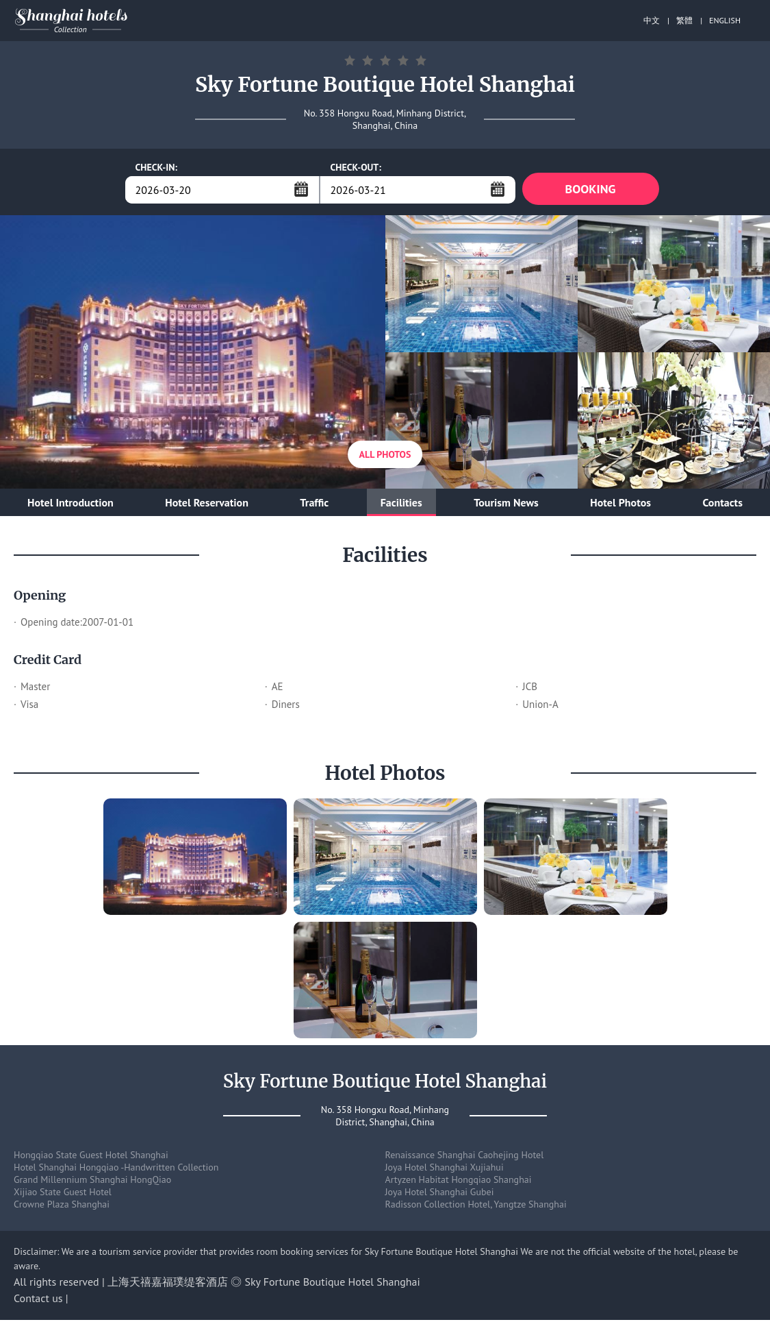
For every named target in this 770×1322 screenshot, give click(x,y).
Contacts (722, 504)
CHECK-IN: (157, 167)
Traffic (314, 504)
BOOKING (590, 189)
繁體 (684, 20)
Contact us (38, 1300)
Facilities (401, 504)
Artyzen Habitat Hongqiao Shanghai (458, 1181)
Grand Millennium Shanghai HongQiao (92, 1181)
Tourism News (506, 504)
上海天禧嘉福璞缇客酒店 (167, 1283)
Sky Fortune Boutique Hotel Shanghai (332, 1283)
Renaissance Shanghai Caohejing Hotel (464, 1157)
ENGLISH (725, 20)
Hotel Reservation (206, 504)
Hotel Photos (620, 504)
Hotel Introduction (70, 504)
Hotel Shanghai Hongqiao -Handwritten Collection (116, 1169)
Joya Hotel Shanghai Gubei (439, 1194)
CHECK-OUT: (356, 167)
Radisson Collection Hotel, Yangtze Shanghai (476, 1206)
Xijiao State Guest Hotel (63, 1194)
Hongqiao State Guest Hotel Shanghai (91, 1157)
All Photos (385, 456)
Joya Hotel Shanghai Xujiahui (444, 1169)
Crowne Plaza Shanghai (62, 1206)
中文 (651, 20)
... (301, 189)
